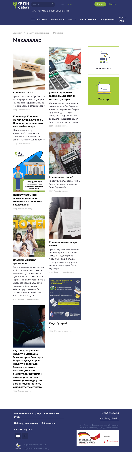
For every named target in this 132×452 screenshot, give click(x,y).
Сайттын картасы (23, 429)
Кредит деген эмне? (61, 177)
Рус (62, 4)
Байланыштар (48, 423)
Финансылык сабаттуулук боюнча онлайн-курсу (36, 415)
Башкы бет (17, 33)
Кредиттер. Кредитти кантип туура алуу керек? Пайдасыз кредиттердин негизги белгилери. (28, 121)
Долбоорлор (57, 19)
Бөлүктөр (42, 19)
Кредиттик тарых (23, 92)
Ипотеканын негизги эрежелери (25, 261)
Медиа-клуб (122, 19)
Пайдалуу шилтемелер (26, 423)
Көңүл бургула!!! (58, 323)
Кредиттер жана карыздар (37, 33)
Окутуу (72, 19)
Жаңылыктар (108, 19)
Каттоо (112, 4)
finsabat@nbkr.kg (109, 418)
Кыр (70, 4)
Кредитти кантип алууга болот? (63, 244)
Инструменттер (88, 19)
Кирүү (100, 4)
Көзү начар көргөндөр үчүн (53, 10)
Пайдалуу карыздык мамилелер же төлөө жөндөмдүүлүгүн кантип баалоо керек (27, 199)
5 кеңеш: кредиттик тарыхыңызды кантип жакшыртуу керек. (62, 96)
